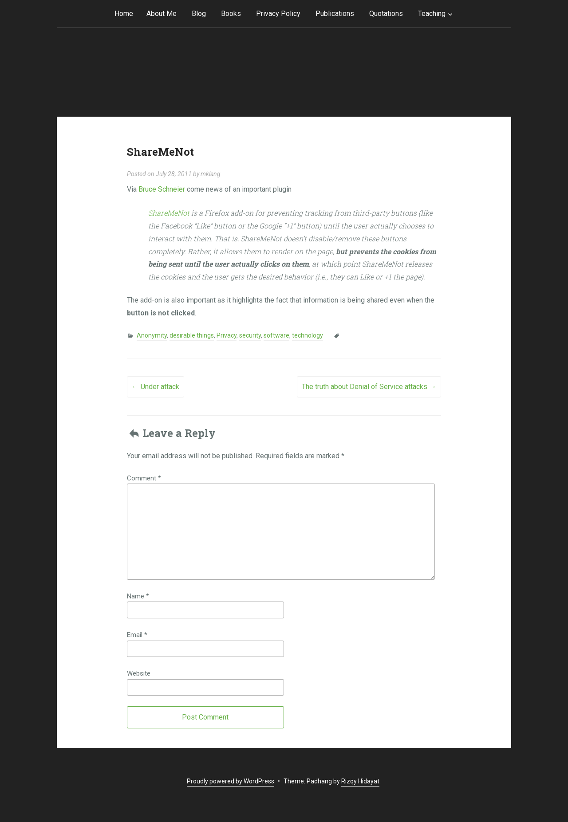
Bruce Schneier (161, 189)
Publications (335, 13)
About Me (161, 13)
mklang (211, 173)
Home (123, 13)
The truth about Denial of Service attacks (369, 386)
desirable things (192, 335)
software (276, 335)
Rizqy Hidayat (360, 781)
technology (307, 335)
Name (138, 596)
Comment (144, 478)
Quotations (386, 13)
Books (231, 13)
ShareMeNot (168, 212)
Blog (199, 13)
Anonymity (152, 335)
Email (137, 635)
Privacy (227, 335)
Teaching (432, 13)
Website (138, 673)
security (250, 335)
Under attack (155, 386)
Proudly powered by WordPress (230, 781)
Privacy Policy (278, 13)
